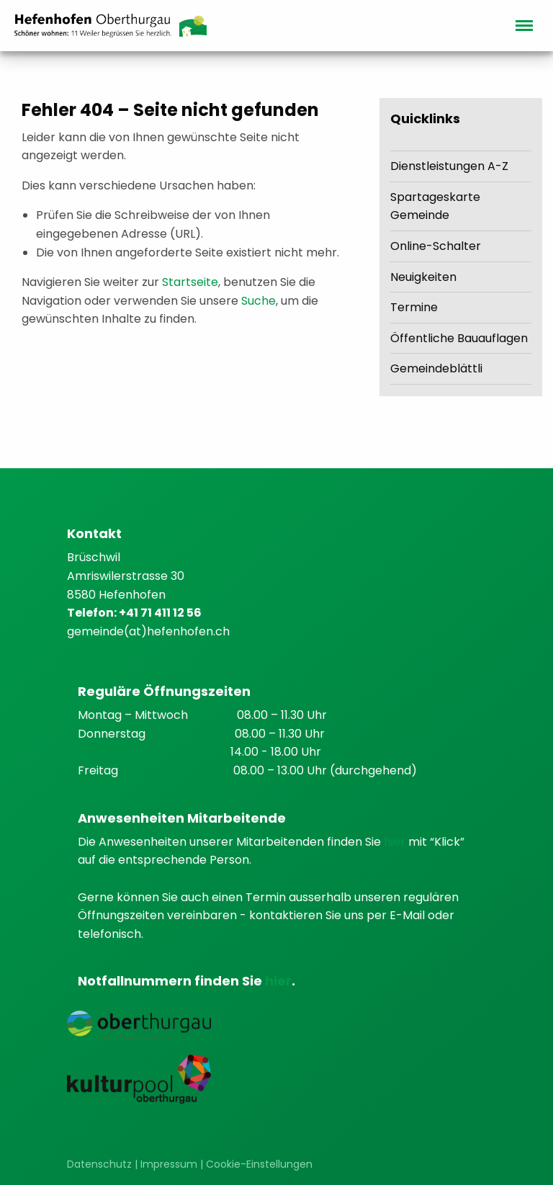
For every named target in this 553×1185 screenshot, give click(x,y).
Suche (258, 300)
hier (396, 841)
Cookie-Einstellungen (259, 1164)
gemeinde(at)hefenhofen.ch (148, 631)
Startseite (190, 282)
